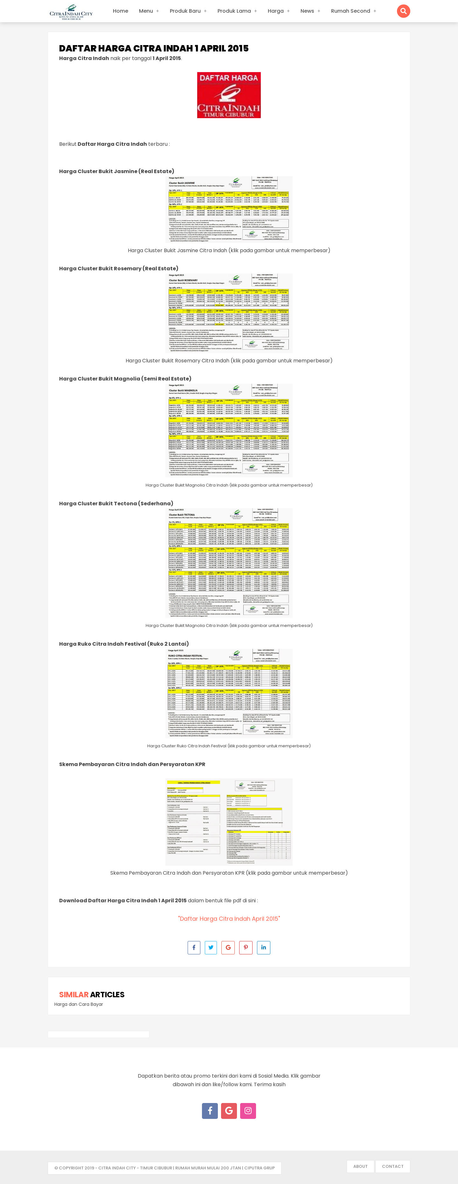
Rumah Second (350, 11)
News (307, 11)
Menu (146, 11)
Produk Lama (234, 11)
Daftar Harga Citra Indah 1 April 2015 (154, 48)
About (360, 1166)
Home (120, 11)
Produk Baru (185, 11)
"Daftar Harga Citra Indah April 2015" (229, 919)
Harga (276, 11)
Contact (393, 1166)
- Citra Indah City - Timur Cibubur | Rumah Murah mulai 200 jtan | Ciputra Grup (185, 1168)
